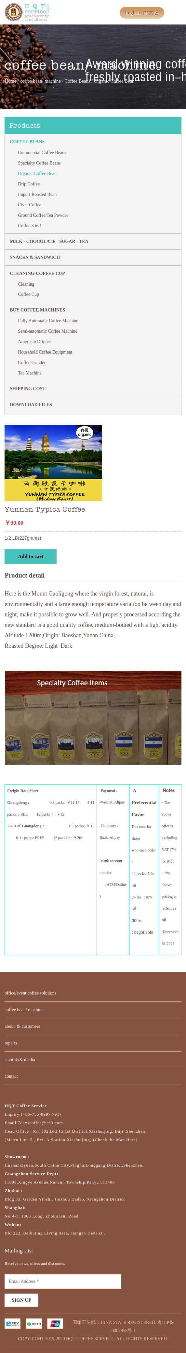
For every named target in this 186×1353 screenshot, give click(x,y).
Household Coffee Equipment (45, 352)
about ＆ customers (22, 1026)
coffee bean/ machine (40, 81)
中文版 (151, 12)
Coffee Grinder (32, 362)
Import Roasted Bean (37, 194)
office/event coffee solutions (30, 993)
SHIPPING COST (27, 388)
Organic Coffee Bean (37, 173)
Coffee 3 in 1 (30, 225)
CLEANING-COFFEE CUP (37, 273)
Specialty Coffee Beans (39, 163)
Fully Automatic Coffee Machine (48, 320)
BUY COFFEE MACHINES (37, 310)
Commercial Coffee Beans (42, 152)
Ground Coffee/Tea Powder (43, 215)
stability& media (20, 1059)
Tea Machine (29, 373)
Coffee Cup (28, 294)
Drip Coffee (29, 184)
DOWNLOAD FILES (31, 404)
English (132, 12)
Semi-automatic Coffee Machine (47, 331)
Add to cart (31, 556)
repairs (11, 1043)
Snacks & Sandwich (35, 257)
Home (10, 81)
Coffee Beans (77, 81)
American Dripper (34, 341)
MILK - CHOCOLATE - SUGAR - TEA (49, 241)
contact (11, 1076)
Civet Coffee (29, 204)
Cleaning (26, 284)
